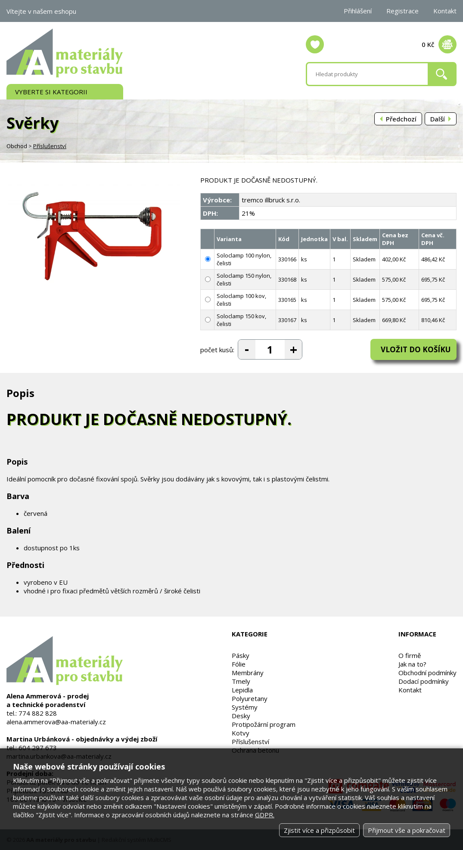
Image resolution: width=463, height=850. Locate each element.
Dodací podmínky (423, 681)
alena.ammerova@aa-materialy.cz (56, 721)
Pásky (240, 655)
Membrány (248, 672)
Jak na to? (412, 664)
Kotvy (240, 733)
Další (437, 119)
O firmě (409, 655)
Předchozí (401, 119)
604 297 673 (38, 747)
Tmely (241, 681)
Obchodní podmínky (427, 672)
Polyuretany (249, 698)
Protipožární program (263, 724)
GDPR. (264, 814)
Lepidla (242, 690)
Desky (241, 715)
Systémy (245, 707)
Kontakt (445, 10)
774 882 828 (38, 713)
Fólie (238, 664)
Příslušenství (49, 146)
